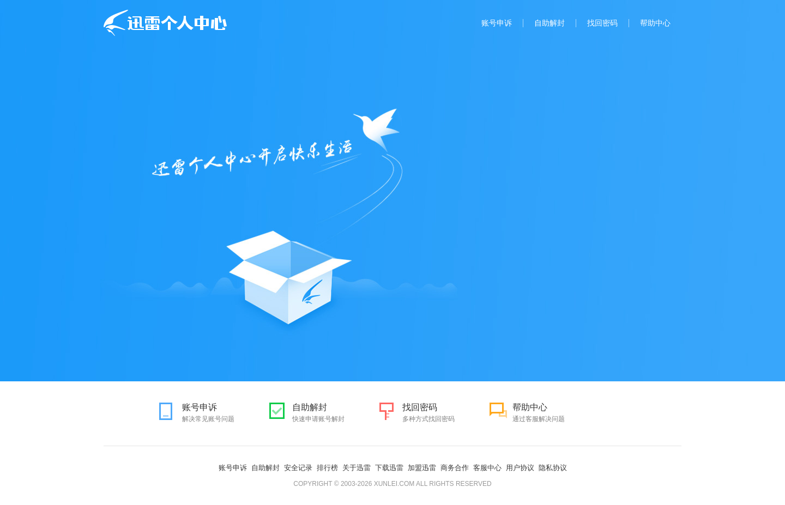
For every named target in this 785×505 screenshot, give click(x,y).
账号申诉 (496, 23)
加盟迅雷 (422, 468)
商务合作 (454, 468)
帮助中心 (655, 23)
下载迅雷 (389, 468)
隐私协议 (553, 468)
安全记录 (298, 468)
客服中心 (487, 468)
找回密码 (602, 23)
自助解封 (549, 23)
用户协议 (520, 468)
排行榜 (327, 468)
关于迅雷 (356, 468)
